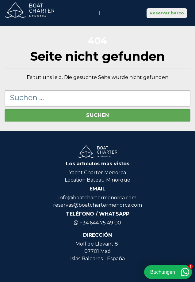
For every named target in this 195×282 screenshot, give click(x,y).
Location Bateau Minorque (97, 180)
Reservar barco (167, 12)
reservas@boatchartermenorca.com (97, 205)
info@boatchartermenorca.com (97, 198)
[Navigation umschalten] (98, 13)
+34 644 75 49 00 (97, 223)
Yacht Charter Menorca (97, 172)
